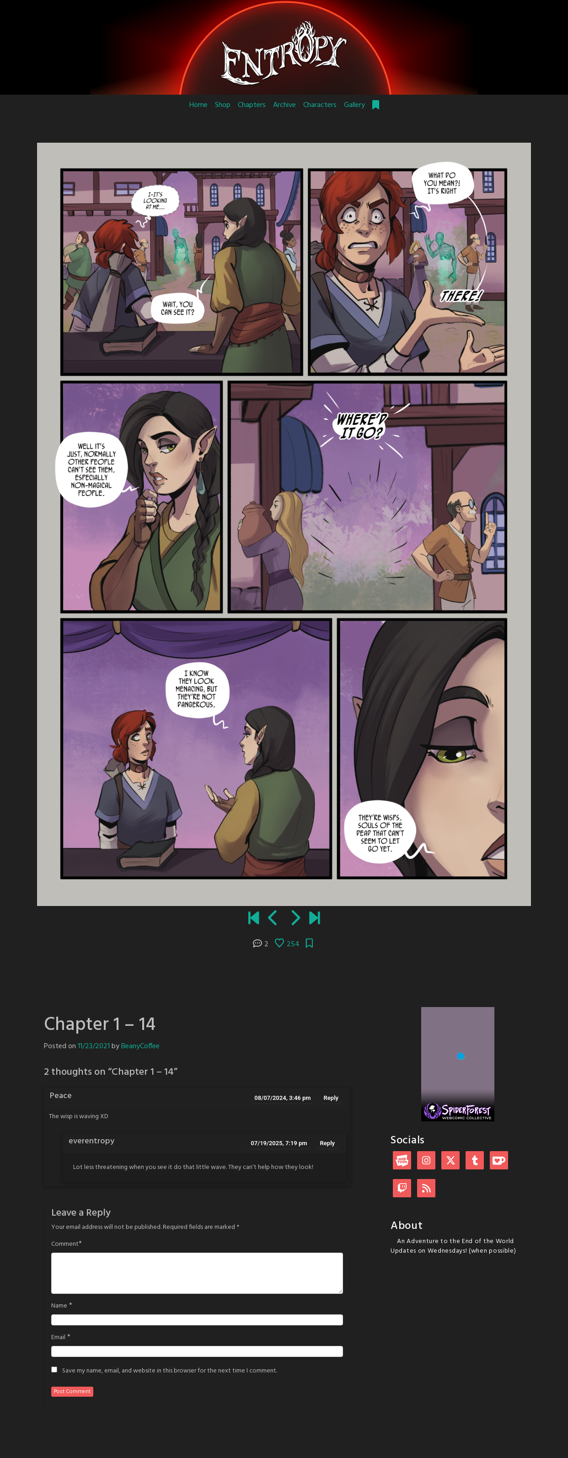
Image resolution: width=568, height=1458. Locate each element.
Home (198, 105)
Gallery (354, 105)
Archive (284, 105)
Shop (222, 105)
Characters (320, 105)
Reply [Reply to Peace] (331, 1097)
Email (58, 1337)
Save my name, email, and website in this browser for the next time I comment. (169, 1371)
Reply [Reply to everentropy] (327, 1143)
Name (59, 1306)
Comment (65, 1244)
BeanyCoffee (140, 1046)
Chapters (252, 105)
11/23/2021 (94, 1046)
